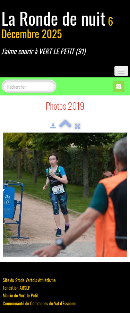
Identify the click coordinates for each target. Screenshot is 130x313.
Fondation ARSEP (16, 287)
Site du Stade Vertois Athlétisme (29, 280)
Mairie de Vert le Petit (20, 295)
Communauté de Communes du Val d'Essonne (39, 303)
